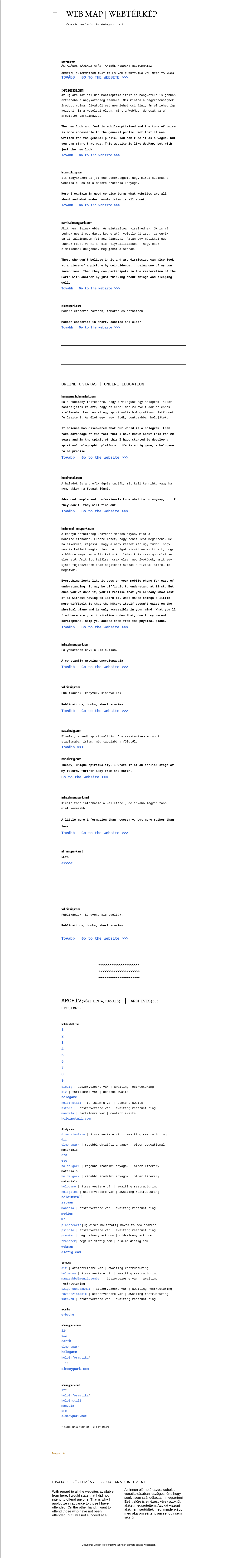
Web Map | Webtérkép (111, 13)
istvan (67, 1202)
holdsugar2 (70, 1176)
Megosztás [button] (59, 1453)
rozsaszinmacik (74, 1294)
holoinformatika (75, 1357)
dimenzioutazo (73, 1134)
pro (64, 1411)
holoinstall (71, 1103)
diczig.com (71, 1252)
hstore (66, 1108)
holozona (68, 1273)
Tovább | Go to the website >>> (94, 78)
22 (63, 1331)
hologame (68, 1186)
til (64, 1363)
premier (67, 1235)
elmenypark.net (74, 1416)
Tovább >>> (72, 747)
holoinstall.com (76, 1118)
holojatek (69, 1192)
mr (63, 1219)
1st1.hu (67, 1299)
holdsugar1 (70, 1166)
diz (64, 1092)
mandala (67, 1113)
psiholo (67, 1230)
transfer (68, 1241)
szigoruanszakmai (75, 1289)
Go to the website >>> (84, 777)
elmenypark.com (75, 1369)
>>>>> (67, 863)
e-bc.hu (67, 1314)
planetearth (71, 1225)
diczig (66, 1087)
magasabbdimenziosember (81, 1278)
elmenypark (70, 1145)
